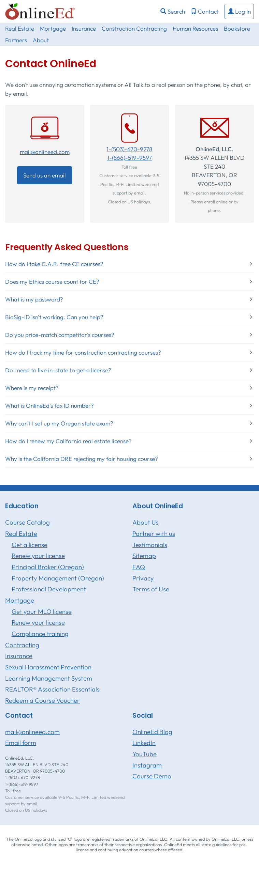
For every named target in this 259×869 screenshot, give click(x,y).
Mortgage (53, 28)
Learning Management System (48, 678)
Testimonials (149, 545)
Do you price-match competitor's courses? (59, 335)
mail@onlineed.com (45, 151)
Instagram (147, 765)
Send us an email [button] (44, 175)
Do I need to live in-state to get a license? (58, 370)
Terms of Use (150, 589)
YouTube (144, 754)
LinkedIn (144, 743)
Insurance (84, 28)
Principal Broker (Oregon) (48, 567)
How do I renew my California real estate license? (68, 441)
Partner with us (153, 533)
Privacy (143, 578)
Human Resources (195, 28)
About (41, 40)
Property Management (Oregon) (58, 578)
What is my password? (34, 299)
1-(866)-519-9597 (129, 157)
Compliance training (40, 634)
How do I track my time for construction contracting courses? (83, 352)
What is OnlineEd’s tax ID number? (49, 405)
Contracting (22, 645)
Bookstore (237, 28)
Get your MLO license (42, 611)
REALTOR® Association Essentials (52, 689)
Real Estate (19, 28)
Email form (20, 743)
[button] (239, 11)
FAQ (138, 567)
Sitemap (144, 556)
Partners (16, 40)
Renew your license (38, 556)
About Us (145, 522)
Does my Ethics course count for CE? (52, 281)
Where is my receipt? (32, 388)
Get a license (29, 545)
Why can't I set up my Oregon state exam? (59, 423)
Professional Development (49, 589)
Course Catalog (27, 522)
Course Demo (151, 776)
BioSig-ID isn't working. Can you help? (54, 317)
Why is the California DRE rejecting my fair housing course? (81, 459)
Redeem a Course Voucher (42, 700)
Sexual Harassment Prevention (48, 667)
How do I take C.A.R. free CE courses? (54, 264)
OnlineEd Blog (152, 732)
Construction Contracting (134, 28)
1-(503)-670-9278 (129, 149)
